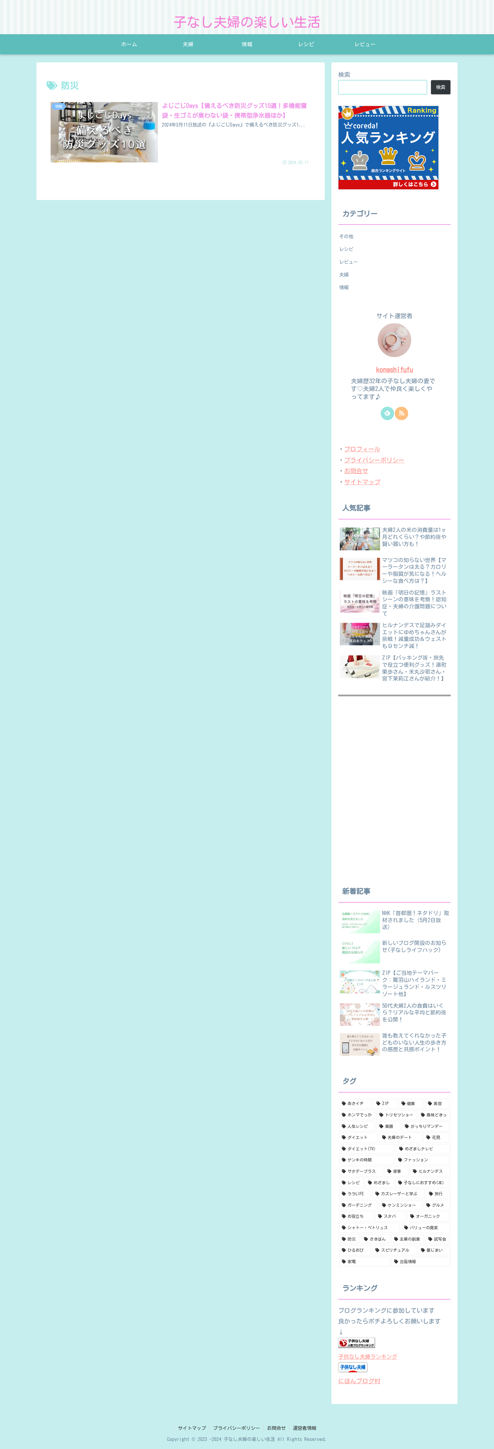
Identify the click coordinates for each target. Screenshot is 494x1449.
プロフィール (362, 449)
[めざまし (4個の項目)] (379, 1183)
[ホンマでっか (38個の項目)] (357, 1115)
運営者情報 (304, 1428)
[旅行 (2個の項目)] (438, 1194)
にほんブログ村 (359, 1381)
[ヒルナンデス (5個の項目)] (430, 1171)
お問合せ (356, 471)
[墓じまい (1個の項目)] (434, 1250)
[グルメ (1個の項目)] (436, 1205)
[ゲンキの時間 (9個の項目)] (366, 1160)
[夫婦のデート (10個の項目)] (400, 1138)
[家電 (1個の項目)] (364, 1262)
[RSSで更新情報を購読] (401, 413)
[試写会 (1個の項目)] (437, 1239)
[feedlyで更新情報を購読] (387, 413)
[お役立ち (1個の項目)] (356, 1216)
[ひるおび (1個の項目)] (355, 1250)
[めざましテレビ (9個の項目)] (423, 1149)
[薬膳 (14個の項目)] (388, 1126)
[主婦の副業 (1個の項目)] (407, 1239)
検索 (344, 74)
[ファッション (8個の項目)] (422, 1160)
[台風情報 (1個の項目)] (420, 1262)
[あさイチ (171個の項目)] (355, 1104)
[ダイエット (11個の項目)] (358, 1138)
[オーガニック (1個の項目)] (428, 1216)
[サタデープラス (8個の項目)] (361, 1171)
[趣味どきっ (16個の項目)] (434, 1115)
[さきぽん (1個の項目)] (375, 1239)
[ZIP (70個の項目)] (385, 1104)
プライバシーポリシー (374, 460)
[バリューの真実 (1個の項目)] (425, 1228)
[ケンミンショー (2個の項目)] (400, 1205)
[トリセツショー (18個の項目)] (396, 1115)
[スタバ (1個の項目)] (390, 1216)
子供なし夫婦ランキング (367, 1356)
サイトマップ (362, 482)
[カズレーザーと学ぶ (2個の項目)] (398, 1194)
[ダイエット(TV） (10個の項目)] (367, 1149)
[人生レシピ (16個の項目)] (357, 1126)
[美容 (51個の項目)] (437, 1104)
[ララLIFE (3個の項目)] (355, 1194)
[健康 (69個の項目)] (411, 1104)
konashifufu (394, 369)
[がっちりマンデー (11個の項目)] (426, 1126)
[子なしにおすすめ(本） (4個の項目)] (422, 1183)
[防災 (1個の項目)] (349, 1239)
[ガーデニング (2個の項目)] (358, 1205)
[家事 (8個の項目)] (396, 1171)
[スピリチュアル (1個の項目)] (394, 1250)
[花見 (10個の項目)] (436, 1138)
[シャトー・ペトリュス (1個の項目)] (369, 1228)
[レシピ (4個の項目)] (351, 1183)
